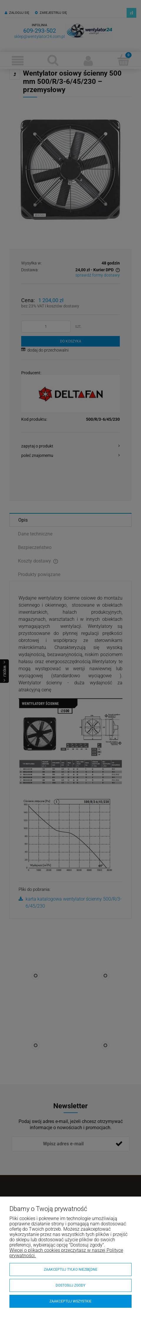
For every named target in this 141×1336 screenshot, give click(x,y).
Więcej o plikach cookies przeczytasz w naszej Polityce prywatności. (66, 1252)
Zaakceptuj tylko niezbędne (70, 1269)
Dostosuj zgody (70, 1285)
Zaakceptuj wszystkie (70, 1301)
